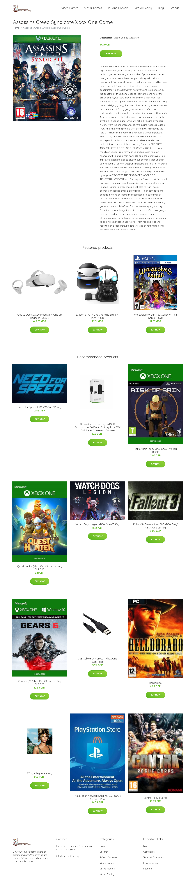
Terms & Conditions (153, 859)
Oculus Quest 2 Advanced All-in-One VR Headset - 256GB (39, 318)
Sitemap (147, 870)
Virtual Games (93, 9)
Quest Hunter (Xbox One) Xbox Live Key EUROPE (39, 570)
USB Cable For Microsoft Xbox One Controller (97, 662)
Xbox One (134, 39)
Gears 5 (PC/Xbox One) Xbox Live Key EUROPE (39, 685)
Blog (161, 9)
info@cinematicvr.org (67, 858)
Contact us (149, 853)
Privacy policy (150, 865)
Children (104, 853)
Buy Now (111, 55)
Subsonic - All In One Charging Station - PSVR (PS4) (97, 318)
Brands (174, 9)
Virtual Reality (143, 9)
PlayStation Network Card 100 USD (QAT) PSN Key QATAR (97, 799)
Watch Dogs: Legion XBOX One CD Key (97, 526)
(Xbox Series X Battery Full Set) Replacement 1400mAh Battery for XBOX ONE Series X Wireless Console (98, 429)
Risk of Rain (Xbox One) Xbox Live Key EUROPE (155, 452)
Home (16, 29)
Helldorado (155, 685)
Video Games (69, 9)
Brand (103, 848)
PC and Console (118, 9)
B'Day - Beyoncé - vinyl (39, 775)
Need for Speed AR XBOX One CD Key (39, 409)
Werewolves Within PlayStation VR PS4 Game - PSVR (155, 318)
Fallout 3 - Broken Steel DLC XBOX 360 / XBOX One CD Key (155, 528)
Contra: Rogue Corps (155, 799)
